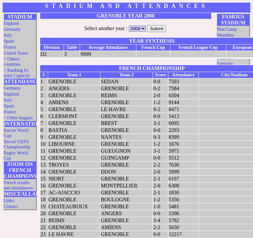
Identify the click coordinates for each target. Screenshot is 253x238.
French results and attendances (18, 185)
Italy (8, 35)
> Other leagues (18, 117)
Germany (12, 29)
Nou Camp (227, 29)
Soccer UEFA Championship (17, 144)
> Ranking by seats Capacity (17, 73)
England (11, 23)
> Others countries (12, 62)
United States (16, 53)
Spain (9, 41)
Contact (11, 206)
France (10, 47)
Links (9, 200)
